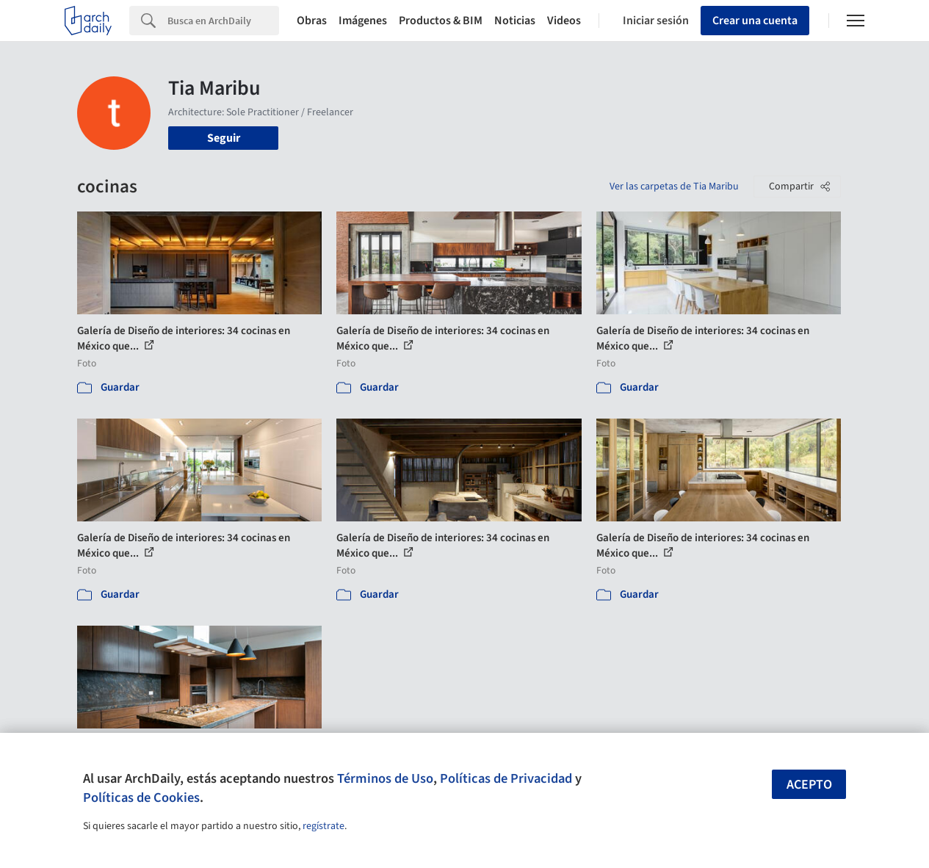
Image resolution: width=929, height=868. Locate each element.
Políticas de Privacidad (506, 778)
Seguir (223, 138)
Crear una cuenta (755, 20)
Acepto (809, 784)
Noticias (514, 20)
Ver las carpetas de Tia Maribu (674, 186)
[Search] (223, 20)
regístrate (323, 826)
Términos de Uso (385, 778)
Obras (312, 20)
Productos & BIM (440, 20)
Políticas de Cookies (141, 797)
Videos (564, 20)
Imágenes (363, 20)
